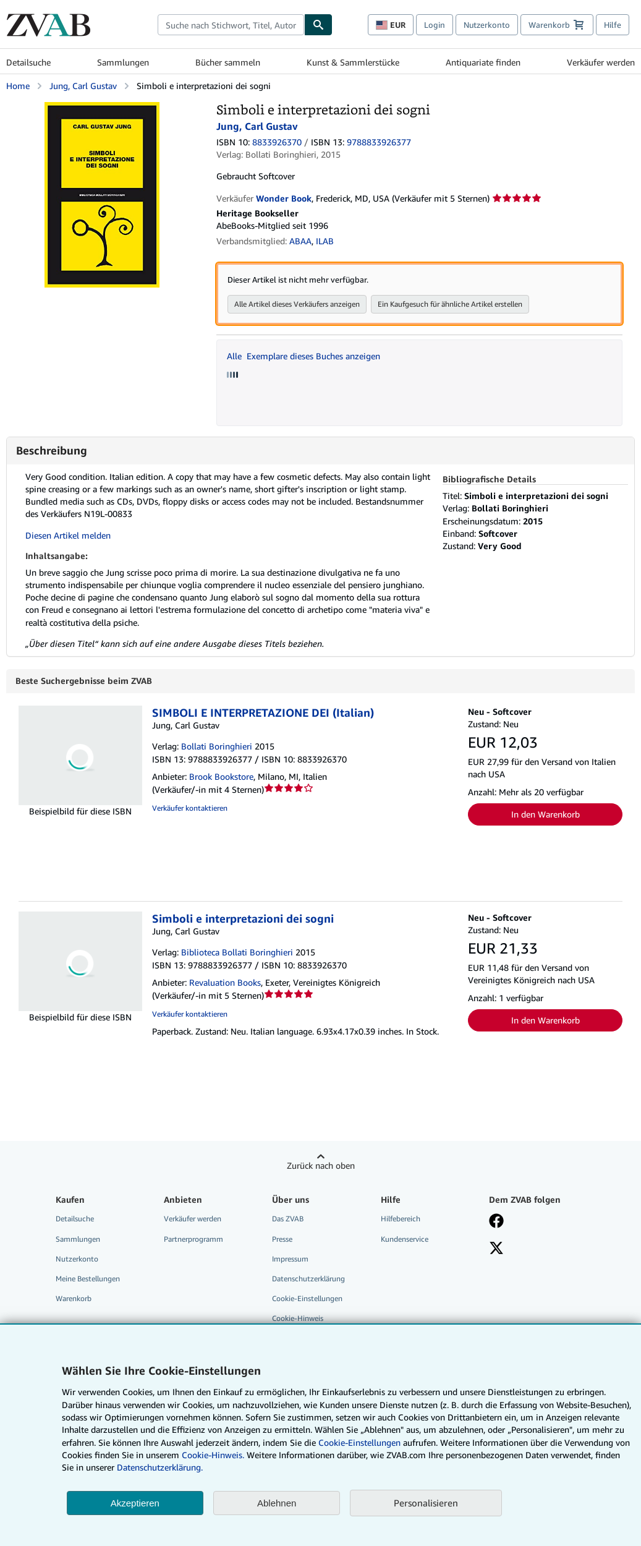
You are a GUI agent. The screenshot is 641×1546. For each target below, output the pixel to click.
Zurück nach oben (321, 1166)
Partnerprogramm (193, 1239)
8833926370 (277, 142)
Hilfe (612, 25)
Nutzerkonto (487, 25)
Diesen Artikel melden (68, 535)
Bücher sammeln (227, 62)
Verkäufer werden (601, 62)
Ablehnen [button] (276, 1503)
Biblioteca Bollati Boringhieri (237, 952)
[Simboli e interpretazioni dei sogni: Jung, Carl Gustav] (102, 108)
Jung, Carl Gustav (83, 85)
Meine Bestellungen (88, 1279)
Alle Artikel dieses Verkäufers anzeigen (297, 304)
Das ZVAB (288, 1219)
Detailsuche (28, 62)
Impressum (290, 1259)
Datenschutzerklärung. (160, 1467)
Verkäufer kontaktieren (189, 808)
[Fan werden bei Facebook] (496, 1222)
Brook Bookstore (221, 777)
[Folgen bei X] (496, 1250)
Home (18, 85)
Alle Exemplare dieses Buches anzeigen (303, 356)
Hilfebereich (400, 1219)
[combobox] (231, 24)
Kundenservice (404, 1239)
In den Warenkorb (545, 814)
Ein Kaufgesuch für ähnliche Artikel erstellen (450, 304)
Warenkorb (73, 1299)
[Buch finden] (318, 24)
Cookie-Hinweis (297, 1318)
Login (434, 25)
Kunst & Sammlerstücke (353, 62)
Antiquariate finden (483, 62)
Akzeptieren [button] (135, 1503)
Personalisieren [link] (426, 1502)
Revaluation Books (225, 983)
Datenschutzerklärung (308, 1279)
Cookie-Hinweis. (213, 1455)
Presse (282, 1239)
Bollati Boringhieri (216, 746)
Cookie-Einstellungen (359, 1442)
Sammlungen (123, 62)
